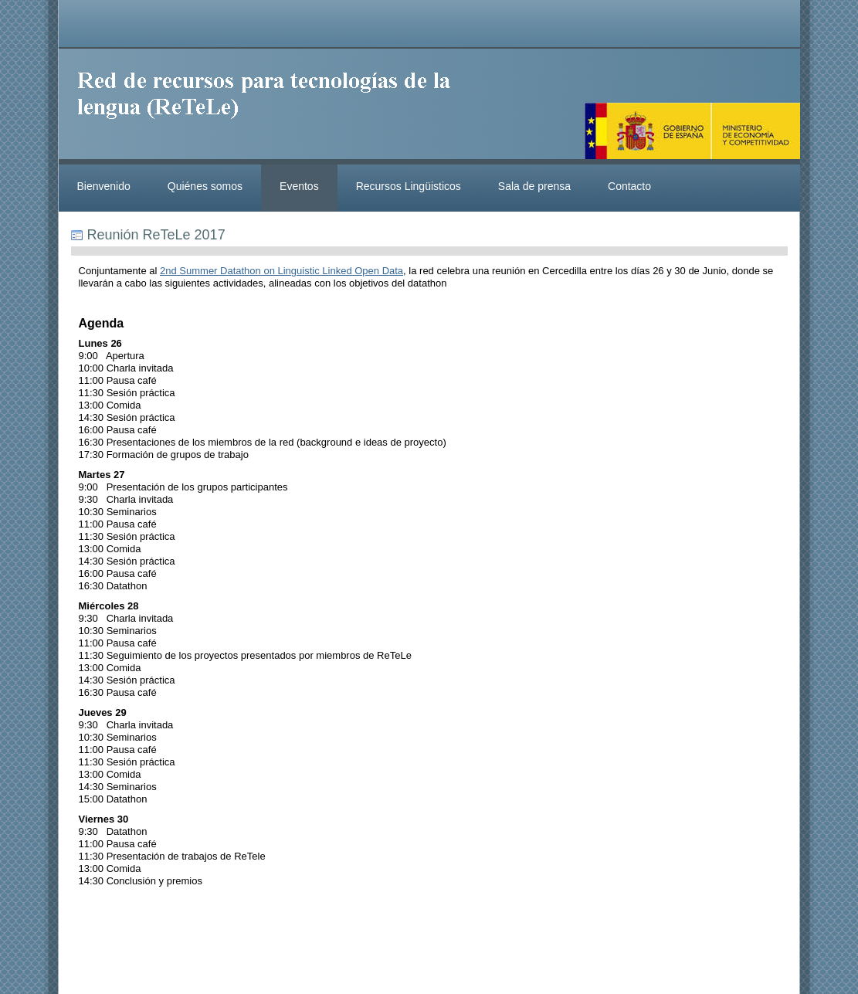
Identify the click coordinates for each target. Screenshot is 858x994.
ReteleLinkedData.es (271, 106)
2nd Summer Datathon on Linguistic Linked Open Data (281, 270)
